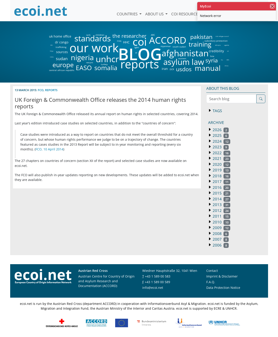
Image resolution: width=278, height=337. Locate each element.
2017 (221, 181)
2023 (220, 147)
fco (222, 60)
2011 (221, 216)
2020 (221, 164)
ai (136, 52)
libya (51, 51)
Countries (127, 14)
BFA (228, 60)
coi (140, 41)
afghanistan (185, 53)
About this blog (222, 88)
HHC (126, 42)
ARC (153, 35)
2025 (220, 135)
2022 (221, 152)
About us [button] (154, 14)
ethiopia (217, 45)
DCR (172, 69)
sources (62, 52)
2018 (221, 175)
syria (211, 60)
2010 (221, 222)
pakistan (201, 37)
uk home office (60, 36)
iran (165, 68)
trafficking (61, 47)
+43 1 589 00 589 (157, 282)
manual (207, 68)
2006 (220, 245)
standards (92, 39)
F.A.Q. (210, 282)
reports (139, 64)
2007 (220, 239)
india (51, 57)
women (182, 58)
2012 (221, 210)
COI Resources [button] (186, 14)
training (200, 44)
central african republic (61, 70)
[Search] (260, 99)
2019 (221, 170)
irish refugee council (222, 36)
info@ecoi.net (152, 287)
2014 (221, 199)
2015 (221, 193)
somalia (105, 67)
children (99, 35)
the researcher (121, 36)
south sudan (179, 46)
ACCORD (167, 40)
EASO (84, 67)
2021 (221, 158)
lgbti (136, 47)
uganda (226, 45)
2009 (221, 227)
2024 (221, 141)
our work (94, 48)
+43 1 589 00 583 (157, 276)
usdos (184, 69)
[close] (272, 6)
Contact (212, 270)
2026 (220, 129)
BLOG (139, 54)
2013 (221, 204)
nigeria (82, 57)
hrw (212, 56)
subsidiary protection (216, 41)
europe (63, 65)
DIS (51, 45)
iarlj (88, 35)
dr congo (61, 42)
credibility (216, 51)
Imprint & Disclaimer (222, 276)
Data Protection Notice (223, 287)
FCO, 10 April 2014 (49, 149)
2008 (220, 233)
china (226, 65)
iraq (119, 41)
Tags (217, 110)
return (89, 62)
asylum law (183, 62)
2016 (221, 187)
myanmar (166, 46)
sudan (62, 59)
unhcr (107, 59)
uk (228, 51)
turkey (104, 64)
